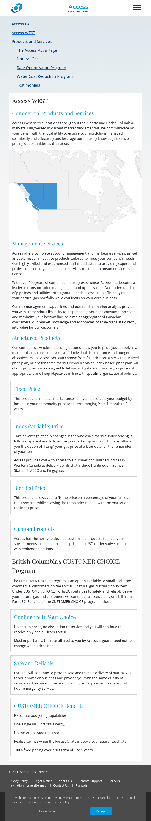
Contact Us (61, 785)
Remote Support (90, 781)
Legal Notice (43, 781)
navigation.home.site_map (28, 785)
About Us (65, 781)
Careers (114, 781)
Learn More (47, 811)
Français (81, 785)
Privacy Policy (18, 781)
